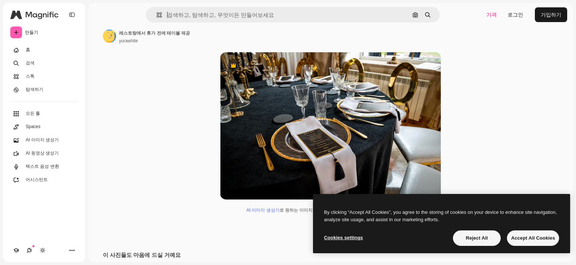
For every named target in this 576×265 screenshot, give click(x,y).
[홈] (44, 50)
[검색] (44, 63)
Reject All (477, 238)
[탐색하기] (44, 90)
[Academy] (16, 250)
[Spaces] (44, 127)
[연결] (29, 250)
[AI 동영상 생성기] (44, 153)
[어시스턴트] (44, 180)
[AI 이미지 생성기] (44, 140)
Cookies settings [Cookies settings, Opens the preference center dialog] (343, 237)
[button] (156, 15)
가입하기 (551, 15)
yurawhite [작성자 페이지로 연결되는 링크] (128, 40)
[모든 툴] (44, 114)
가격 (491, 15)
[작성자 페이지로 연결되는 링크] (109, 36)
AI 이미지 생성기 (263, 210)
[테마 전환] (42, 250)
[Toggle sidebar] (72, 15)
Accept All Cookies (533, 238)
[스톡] (44, 76)
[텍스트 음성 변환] (44, 167)
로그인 (515, 15)
